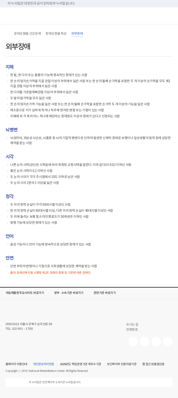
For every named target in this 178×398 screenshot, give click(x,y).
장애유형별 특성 (56, 34)
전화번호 (132, 330)
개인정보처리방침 (43, 364)
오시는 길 (134, 324)
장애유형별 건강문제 (27, 34)
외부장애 (77, 34)
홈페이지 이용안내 (16, 364)
